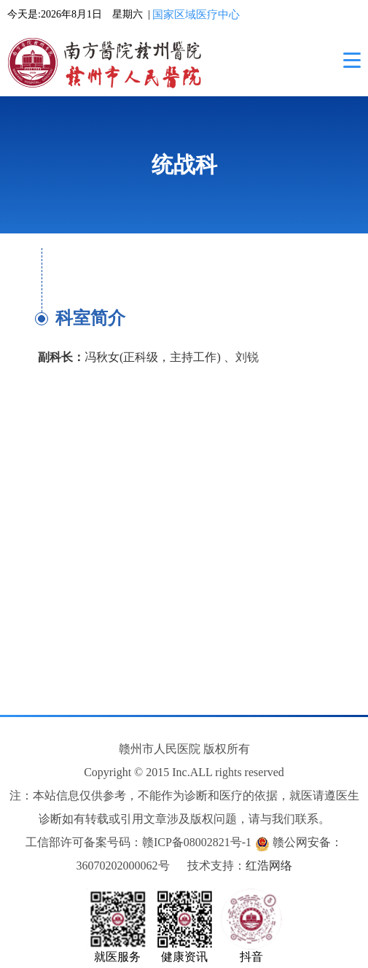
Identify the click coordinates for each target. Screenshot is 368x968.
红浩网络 (269, 865)
